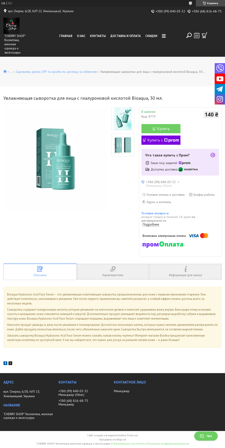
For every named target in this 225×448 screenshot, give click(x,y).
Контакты (98, 36)
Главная (65, 36)
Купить (163, 128)
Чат (206, 436)
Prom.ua (132, 435)
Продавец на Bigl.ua (112, 439)
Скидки (151, 36)
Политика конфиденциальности (168, 443)
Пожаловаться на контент (129, 443)
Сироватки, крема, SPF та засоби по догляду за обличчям (56, 72)
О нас (81, 36)
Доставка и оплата (125, 36)
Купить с (163, 140)
